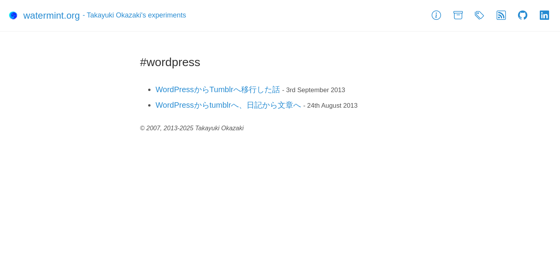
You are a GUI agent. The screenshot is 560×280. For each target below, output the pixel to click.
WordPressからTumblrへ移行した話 (218, 89)
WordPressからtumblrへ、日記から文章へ (228, 105)
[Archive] (458, 15)
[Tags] (479, 15)
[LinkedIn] (544, 15)
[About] (436, 15)
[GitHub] (522, 15)
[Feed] (501, 15)
